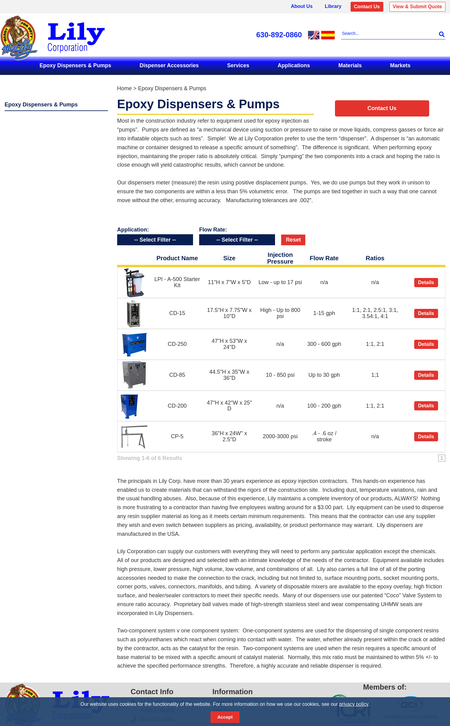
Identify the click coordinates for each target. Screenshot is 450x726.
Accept (224, 717)
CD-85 (177, 372)
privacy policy (353, 704)
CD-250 (177, 341)
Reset (293, 237)
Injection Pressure (280, 255)
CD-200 (177, 403)
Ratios (375, 255)
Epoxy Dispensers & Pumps (75, 65)
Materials (350, 65)
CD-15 (177, 310)
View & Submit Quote (417, 6)
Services (238, 65)
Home (124, 88)
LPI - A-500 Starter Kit (177, 279)
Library (333, 6)
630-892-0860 (279, 35)
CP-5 (177, 434)
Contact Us (367, 6)
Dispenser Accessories (169, 65)
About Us (302, 6)
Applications (294, 65)
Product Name (177, 255)
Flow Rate (324, 255)
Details (426, 279)
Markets (400, 65)
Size (229, 255)
